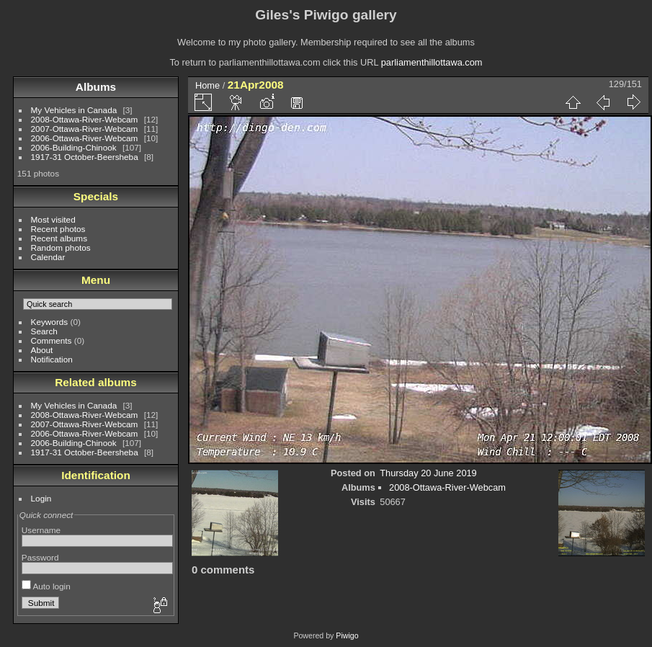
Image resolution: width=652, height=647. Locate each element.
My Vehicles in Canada (74, 110)
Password (40, 557)
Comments (51, 340)
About (42, 349)
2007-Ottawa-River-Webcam (84, 128)
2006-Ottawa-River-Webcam (84, 138)
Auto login (46, 586)
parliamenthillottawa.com (432, 62)
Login (41, 498)
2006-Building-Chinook (74, 147)
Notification (52, 359)
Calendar (48, 257)
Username (41, 530)
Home (207, 85)
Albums (96, 87)
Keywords (49, 321)
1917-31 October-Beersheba (84, 156)
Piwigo (347, 635)
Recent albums (59, 238)
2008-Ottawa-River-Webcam (84, 119)
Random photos (61, 247)
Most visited (53, 219)
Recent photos (58, 228)
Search (44, 331)
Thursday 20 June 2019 (428, 473)
